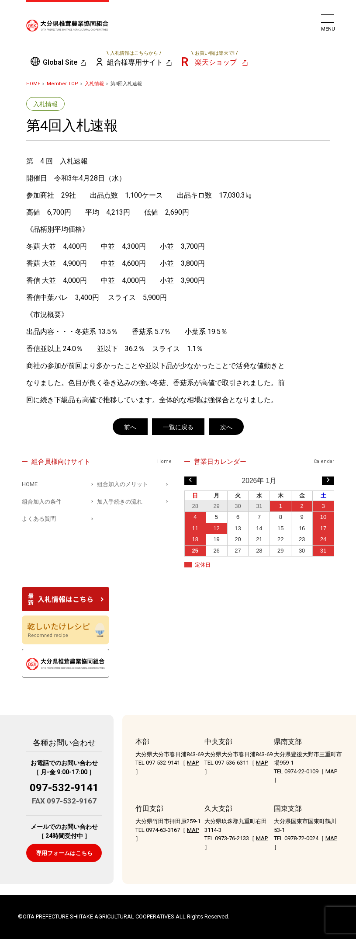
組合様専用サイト (134, 58)
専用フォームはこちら (64, 853)
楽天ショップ (214, 58)
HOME (33, 84)
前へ (130, 427)
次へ (226, 427)
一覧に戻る (178, 427)
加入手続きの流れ (119, 501)
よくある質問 (39, 518)
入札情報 (94, 84)
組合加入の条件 (42, 501)
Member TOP (62, 84)
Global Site (60, 62)
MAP (193, 762)
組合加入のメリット (122, 484)
